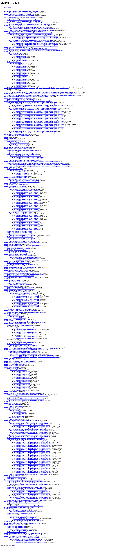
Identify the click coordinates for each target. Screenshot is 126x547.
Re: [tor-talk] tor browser (14, 360)
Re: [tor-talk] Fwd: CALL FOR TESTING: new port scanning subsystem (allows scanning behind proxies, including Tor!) (47, 92)
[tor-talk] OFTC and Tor (10, 167)
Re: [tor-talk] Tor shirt (10, 313)
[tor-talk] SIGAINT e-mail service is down (15, 266)
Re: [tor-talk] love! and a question (16, 526)
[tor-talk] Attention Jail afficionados (14, 364)
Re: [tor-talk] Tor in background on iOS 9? (19, 248)
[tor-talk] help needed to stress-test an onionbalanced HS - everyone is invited (25, 31)
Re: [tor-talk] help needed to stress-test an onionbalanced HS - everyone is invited (29, 33)
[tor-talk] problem (9, 407)
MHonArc (12, 545)
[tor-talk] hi (7, 137)
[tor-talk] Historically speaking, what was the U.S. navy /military (21, 420)
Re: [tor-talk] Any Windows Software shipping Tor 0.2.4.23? (23, 537)
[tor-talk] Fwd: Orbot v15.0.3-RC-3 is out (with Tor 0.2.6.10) (20, 267)
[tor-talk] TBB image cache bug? (13, 521)
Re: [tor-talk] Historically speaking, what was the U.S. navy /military (26, 422)
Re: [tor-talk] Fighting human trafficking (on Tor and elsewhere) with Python (28, 27)
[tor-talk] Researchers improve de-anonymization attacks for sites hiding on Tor (32, 355)
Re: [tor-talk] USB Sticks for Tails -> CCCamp (20, 292)
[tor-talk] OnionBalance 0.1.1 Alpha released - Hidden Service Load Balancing (25, 23)
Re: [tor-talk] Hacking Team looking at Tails (19, 251)
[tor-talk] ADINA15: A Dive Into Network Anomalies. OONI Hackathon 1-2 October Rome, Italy (30, 348)
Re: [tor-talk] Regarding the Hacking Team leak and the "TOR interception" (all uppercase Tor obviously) (36, 163)
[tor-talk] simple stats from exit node (14, 261)
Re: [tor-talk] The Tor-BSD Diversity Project (16, 147)
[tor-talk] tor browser (10, 358)
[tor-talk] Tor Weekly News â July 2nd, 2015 (16, 47)
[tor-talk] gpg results (9, 403)
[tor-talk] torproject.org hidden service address (17, 98)
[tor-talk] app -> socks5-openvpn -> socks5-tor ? (17, 177)
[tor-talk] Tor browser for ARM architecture (16, 254)
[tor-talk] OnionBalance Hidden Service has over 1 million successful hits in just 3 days (27, 101)
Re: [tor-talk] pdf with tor (14, 53)
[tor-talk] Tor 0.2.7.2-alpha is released (14, 365)
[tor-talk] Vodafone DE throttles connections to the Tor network (21, 393)
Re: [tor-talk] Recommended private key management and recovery (25, 274)
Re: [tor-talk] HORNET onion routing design (19, 325)
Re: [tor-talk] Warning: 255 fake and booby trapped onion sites (21, 11)
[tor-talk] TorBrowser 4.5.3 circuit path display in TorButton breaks (22, 245)
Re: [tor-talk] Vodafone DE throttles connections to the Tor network (25, 394)
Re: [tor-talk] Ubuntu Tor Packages (17, 281)
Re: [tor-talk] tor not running (15, 368)
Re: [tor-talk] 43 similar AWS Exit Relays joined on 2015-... (20, 507)
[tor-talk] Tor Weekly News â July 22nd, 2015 (16, 319)
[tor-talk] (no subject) (10, 391)
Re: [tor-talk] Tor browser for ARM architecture (20, 255)
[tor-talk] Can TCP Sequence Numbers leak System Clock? (20, 361)
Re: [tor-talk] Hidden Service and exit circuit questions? (22, 150)
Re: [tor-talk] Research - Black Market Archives (20, 271)
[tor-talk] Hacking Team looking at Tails (15, 250)
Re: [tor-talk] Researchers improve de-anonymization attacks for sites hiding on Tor (36, 357)
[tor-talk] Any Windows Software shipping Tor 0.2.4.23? (19, 536)
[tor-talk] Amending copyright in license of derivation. (19, 362)
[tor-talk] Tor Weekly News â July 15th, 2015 (16, 268)
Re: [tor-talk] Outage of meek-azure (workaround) (21, 287)
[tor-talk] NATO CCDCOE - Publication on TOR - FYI (25, 21)
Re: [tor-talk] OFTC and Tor (15, 169)
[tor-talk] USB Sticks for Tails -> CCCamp (15, 290)
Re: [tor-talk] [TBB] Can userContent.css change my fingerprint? (25, 312)
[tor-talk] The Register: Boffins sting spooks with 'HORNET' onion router (24, 349)
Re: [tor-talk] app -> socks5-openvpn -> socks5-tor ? (21, 179)
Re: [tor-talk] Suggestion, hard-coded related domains (22, 15)
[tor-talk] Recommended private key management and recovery (21, 273)
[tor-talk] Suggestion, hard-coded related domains (17, 14)
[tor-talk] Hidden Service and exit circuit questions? (18, 148)
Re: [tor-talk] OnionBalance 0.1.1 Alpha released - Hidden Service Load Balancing (29, 24)
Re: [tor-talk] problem (13, 409)
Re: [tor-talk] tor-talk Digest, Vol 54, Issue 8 (16, 134)
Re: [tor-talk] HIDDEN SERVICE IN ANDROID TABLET (23, 277)
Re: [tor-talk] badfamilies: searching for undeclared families (20, 501)
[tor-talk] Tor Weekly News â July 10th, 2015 (16, 185)
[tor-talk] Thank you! (10, 279)
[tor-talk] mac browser (10, 183)
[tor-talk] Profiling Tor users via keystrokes (16, 508)
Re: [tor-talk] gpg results (14, 404)
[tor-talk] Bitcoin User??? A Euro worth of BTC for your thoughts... (22, 242)
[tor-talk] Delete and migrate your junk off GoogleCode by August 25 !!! (23, 533)
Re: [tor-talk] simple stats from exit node (18, 263)
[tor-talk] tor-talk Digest (10, 138)
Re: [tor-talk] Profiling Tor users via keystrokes (20, 510)
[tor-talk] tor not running (11, 367)
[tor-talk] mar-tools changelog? (12, 244)
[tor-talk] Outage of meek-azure (12, 286)
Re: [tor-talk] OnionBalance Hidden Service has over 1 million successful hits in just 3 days (32, 102)
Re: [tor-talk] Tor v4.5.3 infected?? (16, 141)
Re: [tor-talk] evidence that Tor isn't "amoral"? (20, 187)
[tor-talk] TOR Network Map (12, 475)
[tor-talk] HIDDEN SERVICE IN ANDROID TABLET (19, 276)
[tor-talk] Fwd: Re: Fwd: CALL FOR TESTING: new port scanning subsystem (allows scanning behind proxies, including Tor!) (39, 93)
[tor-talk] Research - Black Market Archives (16, 270)
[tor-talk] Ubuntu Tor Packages (12, 280)
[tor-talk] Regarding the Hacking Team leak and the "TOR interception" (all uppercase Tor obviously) (32, 161)
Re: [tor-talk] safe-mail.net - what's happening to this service (20, 17)
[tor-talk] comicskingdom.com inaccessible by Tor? (21, 351)
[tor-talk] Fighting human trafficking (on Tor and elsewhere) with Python (24, 25)
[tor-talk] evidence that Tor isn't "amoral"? (16, 186)
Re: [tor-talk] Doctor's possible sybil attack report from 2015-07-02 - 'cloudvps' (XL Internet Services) (35, 50)
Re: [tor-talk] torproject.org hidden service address (21, 99)
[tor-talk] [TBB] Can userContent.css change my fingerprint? (20, 310)
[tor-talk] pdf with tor (10, 51)
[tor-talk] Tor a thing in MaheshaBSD (14, 401)
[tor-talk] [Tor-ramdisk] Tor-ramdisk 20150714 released (19, 289)
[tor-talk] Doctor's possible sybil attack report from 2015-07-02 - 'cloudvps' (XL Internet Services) (30, 49)
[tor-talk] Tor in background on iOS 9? (14, 247)
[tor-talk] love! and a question (12, 524)
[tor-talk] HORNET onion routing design (15, 323)
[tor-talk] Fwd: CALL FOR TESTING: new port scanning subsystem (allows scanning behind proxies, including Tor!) (36, 88)
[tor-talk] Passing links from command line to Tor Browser (20, 535)
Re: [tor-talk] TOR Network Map (16, 477)
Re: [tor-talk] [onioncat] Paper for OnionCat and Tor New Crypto (22, 523)
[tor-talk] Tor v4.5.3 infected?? (12, 140)
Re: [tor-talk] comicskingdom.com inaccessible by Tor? (25, 352)
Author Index (7, 7)
